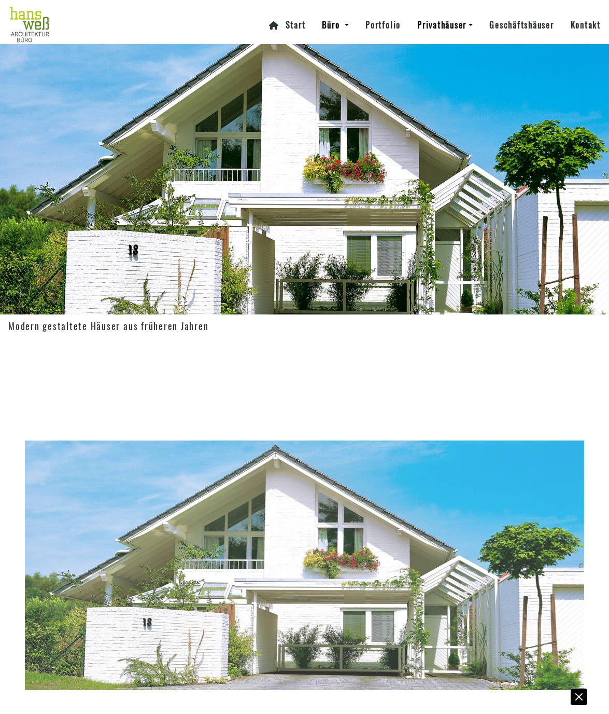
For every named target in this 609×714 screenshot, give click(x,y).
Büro (332, 25)
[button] (579, 699)
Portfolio (383, 25)
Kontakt (586, 25)
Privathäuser (441, 25)
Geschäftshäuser (521, 25)
